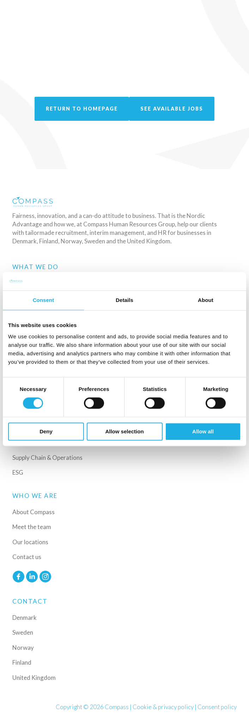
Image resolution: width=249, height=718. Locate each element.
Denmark (24, 617)
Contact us (26, 556)
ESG (17, 472)
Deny (46, 431)
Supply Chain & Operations (47, 457)
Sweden (22, 632)
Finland (21, 662)
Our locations (30, 542)
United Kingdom (34, 677)
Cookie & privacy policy (163, 707)
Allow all (203, 431)
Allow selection (124, 431)
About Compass (33, 512)
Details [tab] (124, 300)
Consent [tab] (43, 300)
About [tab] (205, 300)
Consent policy (217, 707)
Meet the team (31, 526)
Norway (23, 647)
